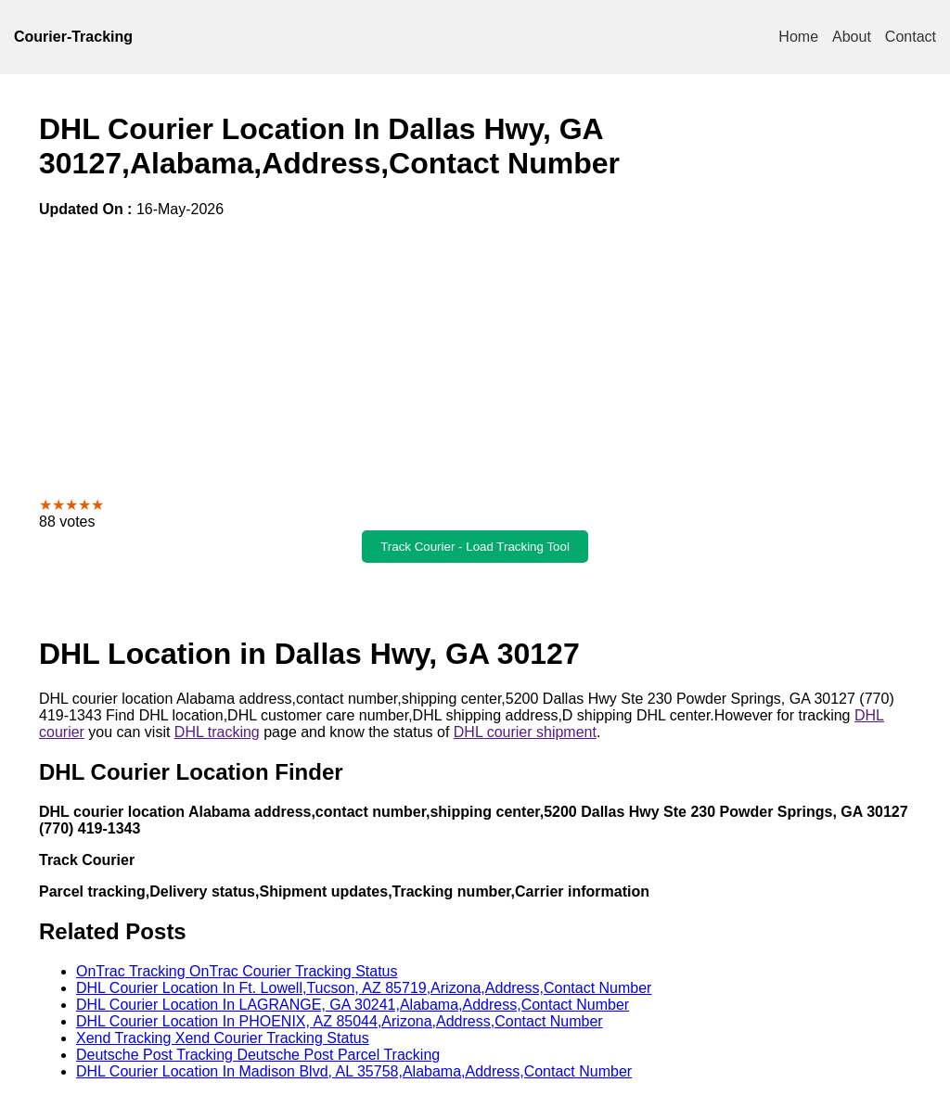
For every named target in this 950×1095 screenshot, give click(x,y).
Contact (910, 37)
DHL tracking (217, 732)
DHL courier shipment (525, 732)
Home (798, 37)
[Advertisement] (475, 357)
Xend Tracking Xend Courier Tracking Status (222, 1038)
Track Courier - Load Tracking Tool (475, 547)
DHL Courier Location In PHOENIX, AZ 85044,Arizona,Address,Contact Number (339, 1021)
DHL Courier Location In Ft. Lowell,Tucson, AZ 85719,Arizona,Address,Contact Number (363, 988)
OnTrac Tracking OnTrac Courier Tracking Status (236, 971)
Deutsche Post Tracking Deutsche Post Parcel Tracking (258, 1055)
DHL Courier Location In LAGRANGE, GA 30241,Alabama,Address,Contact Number (352, 1004)
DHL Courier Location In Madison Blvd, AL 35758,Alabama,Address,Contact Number (354, 1071)
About (851, 37)
